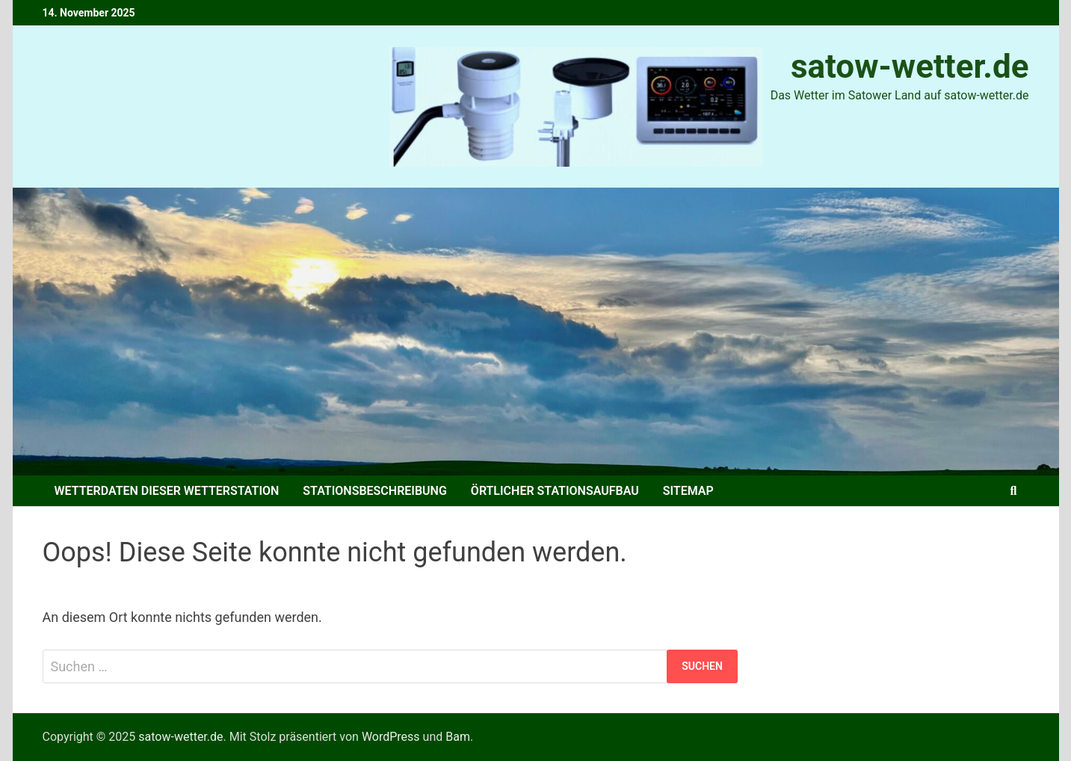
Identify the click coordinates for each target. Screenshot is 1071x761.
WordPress (391, 737)
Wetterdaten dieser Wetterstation (167, 491)
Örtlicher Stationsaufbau (555, 491)
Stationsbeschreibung (375, 491)
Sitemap (688, 491)
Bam (457, 737)
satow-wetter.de (910, 66)
